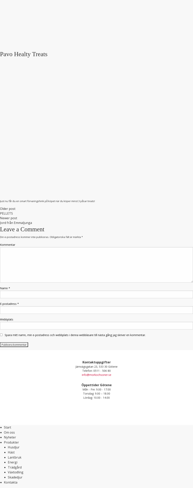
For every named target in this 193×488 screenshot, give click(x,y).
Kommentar (7, 245)
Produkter (11, 442)
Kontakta (10, 482)
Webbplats (6, 319)
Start (7, 427)
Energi (12, 462)
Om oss (9, 432)
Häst (11, 452)
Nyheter (10, 437)
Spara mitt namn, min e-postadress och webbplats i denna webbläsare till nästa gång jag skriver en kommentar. (75, 335)
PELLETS (6, 213)
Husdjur (13, 447)
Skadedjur (15, 477)
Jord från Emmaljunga (16, 223)
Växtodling (15, 472)
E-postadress (9, 304)
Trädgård (15, 467)
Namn (5, 288)
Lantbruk (14, 457)
